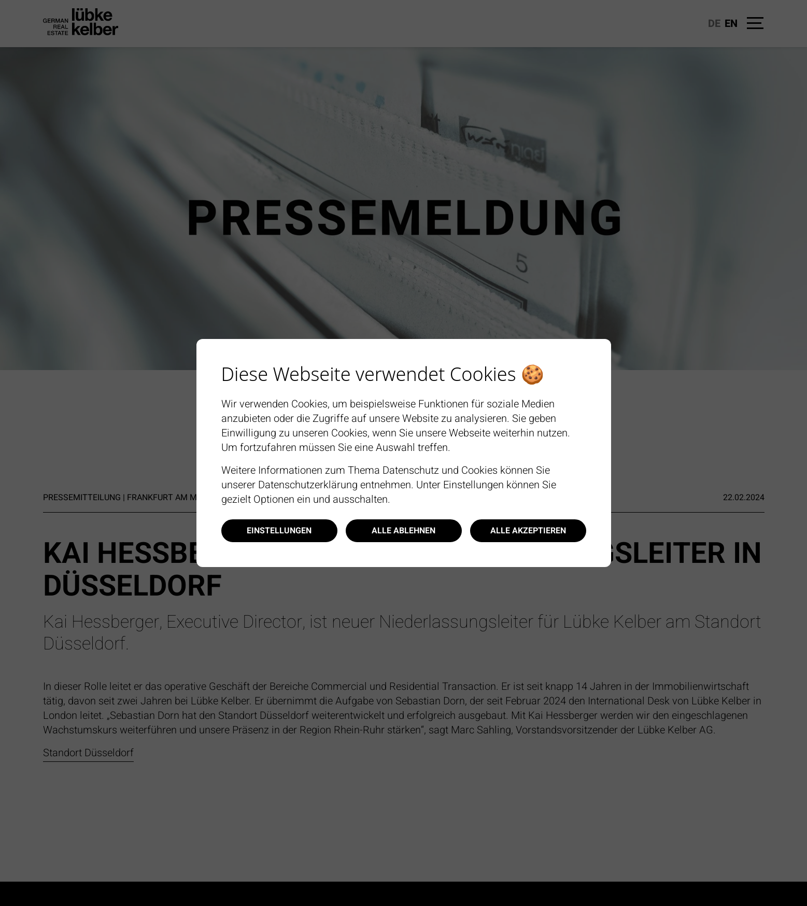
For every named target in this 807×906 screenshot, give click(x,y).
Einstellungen (279, 531)
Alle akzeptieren (528, 531)
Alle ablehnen (403, 531)
